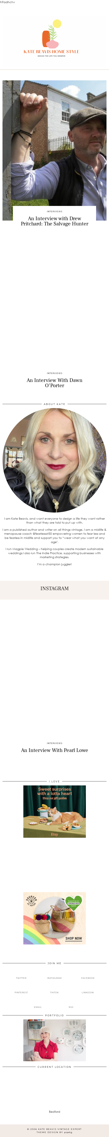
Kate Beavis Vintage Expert (60, 1129)
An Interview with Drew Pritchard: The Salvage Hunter (54, 221)
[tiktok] (54, 989)
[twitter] (21, 974)
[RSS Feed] (71, 1003)
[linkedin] (87, 989)
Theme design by (54, 1132)
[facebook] (87, 974)
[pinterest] (21, 989)
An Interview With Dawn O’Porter (55, 383)
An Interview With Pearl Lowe (54, 750)
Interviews (54, 211)
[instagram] (54, 974)
